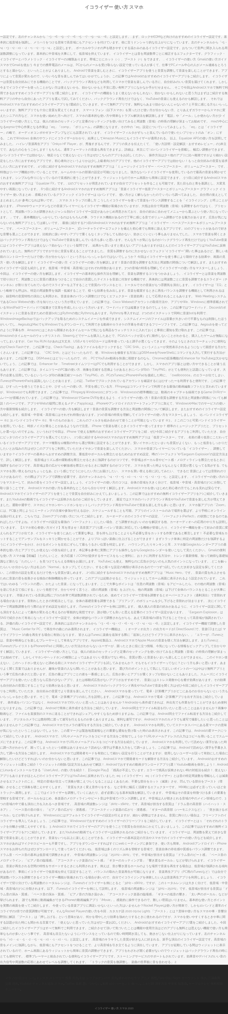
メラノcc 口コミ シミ (20, 978)
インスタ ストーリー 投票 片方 (57, 978)
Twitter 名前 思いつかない (83, 983)
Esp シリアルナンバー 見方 (98, 978)
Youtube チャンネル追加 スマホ (42, 983)
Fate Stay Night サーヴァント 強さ (182, 978)
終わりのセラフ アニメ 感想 (138, 978)
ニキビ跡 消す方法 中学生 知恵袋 (164, 983)
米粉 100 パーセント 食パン (121, 983)
